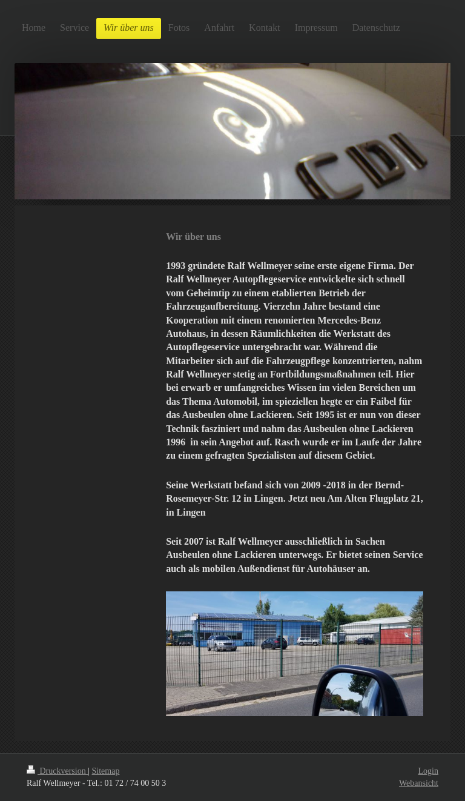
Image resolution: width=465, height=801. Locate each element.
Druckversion (57, 771)
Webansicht (418, 783)
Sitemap (106, 771)
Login (428, 771)
